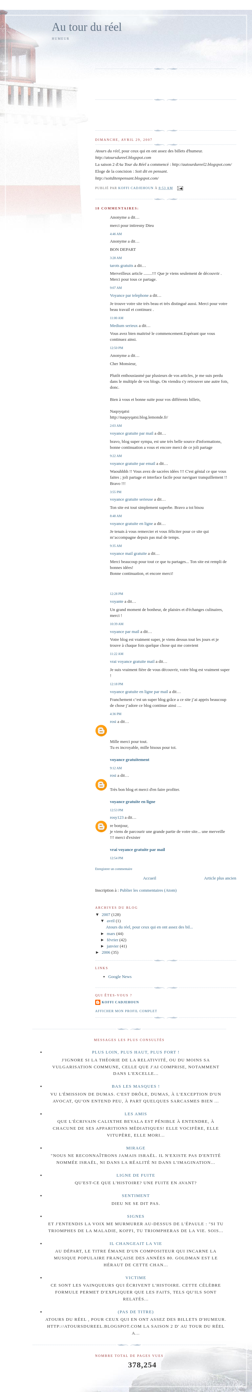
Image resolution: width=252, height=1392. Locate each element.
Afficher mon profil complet (126, 1011)
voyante (116, 601)
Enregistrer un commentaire (113, 869)
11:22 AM (116, 654)
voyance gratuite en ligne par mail (139, 691)
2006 (106, 952)
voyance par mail (124, 631)
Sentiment (136, 1195)
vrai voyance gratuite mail (132, 661)
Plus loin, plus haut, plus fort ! (136, 1052)
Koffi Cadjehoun (120, 1002)
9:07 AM (116, 288)
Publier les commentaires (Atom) (148, 890)
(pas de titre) (136, 1311)
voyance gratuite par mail (131, 433)
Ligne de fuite (135, 1175)
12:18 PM (116, 684)
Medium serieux (124, 325)
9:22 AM (116, 456)
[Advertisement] (133, 53)
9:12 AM (116, 768)
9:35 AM (116, 546)
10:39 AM (116, 624)
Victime (135, 1277)
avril (111, 920)
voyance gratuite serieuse (131, 499)
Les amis (136, 1113)
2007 (106, 914)
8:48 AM (116, 516)
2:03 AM (116, 425)
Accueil (149, 878)
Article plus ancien (220, 878)
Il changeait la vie (136, 1243)
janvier (113, 946)
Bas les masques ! (136, 1086)
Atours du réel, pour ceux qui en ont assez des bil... (149, 926)
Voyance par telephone (129, 295)
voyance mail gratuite (128, 553)
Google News (120, 976)
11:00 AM (116, 318)
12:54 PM (116, 858)
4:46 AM (116, 234)
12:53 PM (116, 810)
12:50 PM (116, 348)
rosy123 (117, 817)
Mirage (135, 1147)
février (113, 939)
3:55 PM (115, 492)
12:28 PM (116, 594)
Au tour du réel (87, 27)
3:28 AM (116, 258)
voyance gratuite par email (132, 463)
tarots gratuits (121, 265)
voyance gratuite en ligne (131, 523)
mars (111, 933)
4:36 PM (115, 714)
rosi (113, 721)
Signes (135, 1216)
